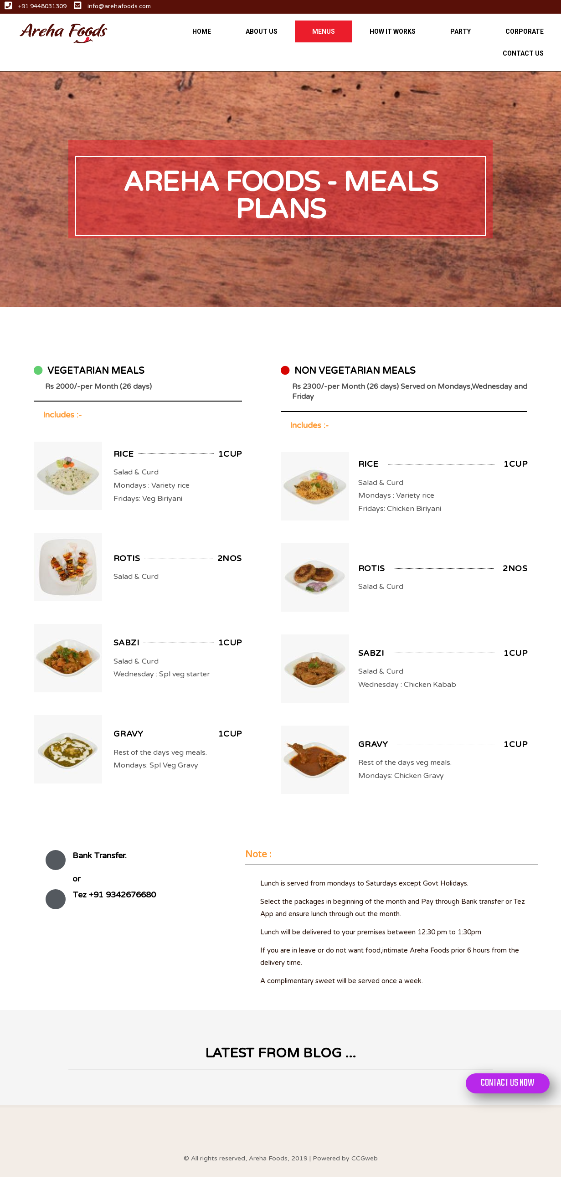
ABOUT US (262, 31)
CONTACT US (523, 53)
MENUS (323, 31)
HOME (201, 31)
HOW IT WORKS (393, 31)
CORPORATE (524, 31)
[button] (505, 1083)
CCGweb (364, 1161)
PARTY (460, 31)
